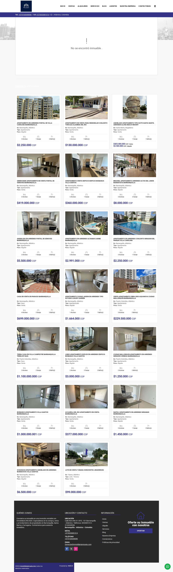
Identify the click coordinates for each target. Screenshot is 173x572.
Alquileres (83, 6)
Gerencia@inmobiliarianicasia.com (78, 544)
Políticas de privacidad (110, 542)
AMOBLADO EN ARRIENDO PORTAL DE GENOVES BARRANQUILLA (34, 239)
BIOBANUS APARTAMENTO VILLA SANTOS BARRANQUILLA (32, 413)
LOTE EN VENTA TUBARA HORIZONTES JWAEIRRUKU (84, 470)
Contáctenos (145, 6)
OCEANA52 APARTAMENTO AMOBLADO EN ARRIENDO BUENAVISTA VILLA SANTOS (36, 471)
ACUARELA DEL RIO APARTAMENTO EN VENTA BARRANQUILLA (82, 413)
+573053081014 (42, 15)
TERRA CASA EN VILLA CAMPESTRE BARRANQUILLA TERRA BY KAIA (36, 355)
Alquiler (105, 526)
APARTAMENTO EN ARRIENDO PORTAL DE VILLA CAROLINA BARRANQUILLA (34, 124)
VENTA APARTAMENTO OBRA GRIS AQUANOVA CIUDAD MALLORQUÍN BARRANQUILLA (133, 297)
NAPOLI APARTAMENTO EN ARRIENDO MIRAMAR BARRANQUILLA (131, 413)
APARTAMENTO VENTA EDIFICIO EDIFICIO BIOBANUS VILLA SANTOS (84, 181)
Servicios (95, 6)
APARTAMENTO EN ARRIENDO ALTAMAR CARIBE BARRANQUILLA (83, 239)
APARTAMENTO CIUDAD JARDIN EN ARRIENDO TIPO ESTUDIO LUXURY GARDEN (84, 297)
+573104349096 (25, 15)
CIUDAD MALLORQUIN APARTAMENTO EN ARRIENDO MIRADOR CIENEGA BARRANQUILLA (132, 355)
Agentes (113, 6)
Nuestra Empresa (128, 6)
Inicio (62, 6)
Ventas (71, 6)
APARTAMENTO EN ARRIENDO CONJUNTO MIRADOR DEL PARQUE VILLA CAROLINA (134, 239)
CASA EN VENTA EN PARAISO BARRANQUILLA (34, 296)
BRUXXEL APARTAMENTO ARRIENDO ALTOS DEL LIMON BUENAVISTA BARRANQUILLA (133, 181)
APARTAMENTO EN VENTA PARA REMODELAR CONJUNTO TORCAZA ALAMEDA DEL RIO (86, 124)
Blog (104, 6)
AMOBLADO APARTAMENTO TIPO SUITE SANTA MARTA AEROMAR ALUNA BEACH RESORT (133, 124)
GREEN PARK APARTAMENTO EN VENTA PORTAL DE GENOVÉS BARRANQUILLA (35, 181)
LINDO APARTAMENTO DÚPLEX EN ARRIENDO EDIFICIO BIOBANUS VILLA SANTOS (85, 355)
